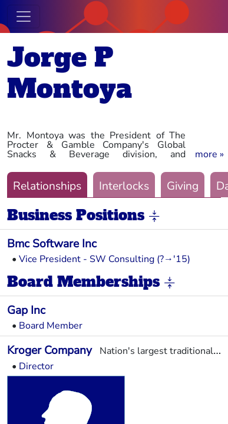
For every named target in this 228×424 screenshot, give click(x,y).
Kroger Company (49, 350)
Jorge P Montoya (69, 73)
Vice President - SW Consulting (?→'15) (104, 259)
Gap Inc (26, 310)
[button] (209, 154)
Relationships (47, 186)
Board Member (50, 325)
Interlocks (124, 186)
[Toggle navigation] (23, 16)
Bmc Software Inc (52, 243)
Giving (183, 186)
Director (36, 366)
